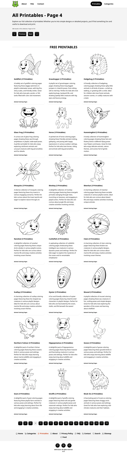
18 (107, 423)
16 (96, 423)
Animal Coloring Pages (20, 102)
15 (91, 423)
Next (30, 34)
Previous (22, 34)
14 (86, 423)
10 (66, 423)
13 (81, 423)
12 (76, 423)
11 (71, 423)
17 (101, 423)
